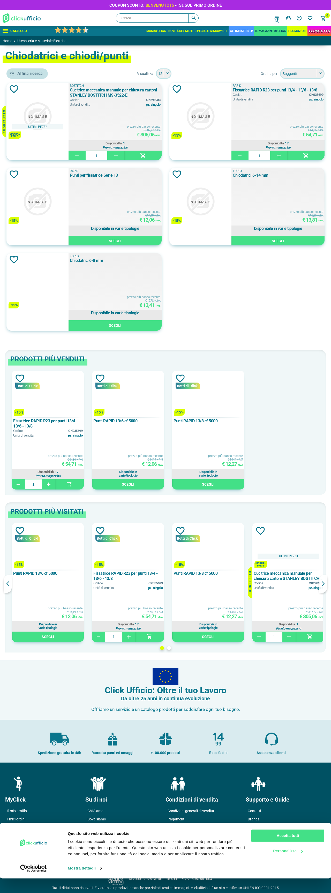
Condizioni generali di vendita (191, 811)
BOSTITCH (31, 286)
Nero (26, 365)
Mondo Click (156, 31)
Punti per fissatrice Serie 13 (154, 175)
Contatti (254, 811)
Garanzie (175, 836)
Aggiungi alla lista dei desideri (88, 89)
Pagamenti (176, 819)
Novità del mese (180, 31)
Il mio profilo (17, 811)
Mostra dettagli (82, 883)
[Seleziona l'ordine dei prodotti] (302, 73)
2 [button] (206, 648)
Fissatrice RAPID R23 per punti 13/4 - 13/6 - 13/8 (287, 93)
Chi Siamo (95, 811)
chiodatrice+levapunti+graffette (42, 224)
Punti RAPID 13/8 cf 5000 (270, 420)
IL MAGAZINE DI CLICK (270, 31)
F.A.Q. (252, 827)
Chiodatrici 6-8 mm (146, 260)
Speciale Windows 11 (211, 31)
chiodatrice (32, 213)
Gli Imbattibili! (241, 31)
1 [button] (199, 648)
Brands (253, 819)
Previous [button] (83, 584)
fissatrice (30, 247)
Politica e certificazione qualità (111, 827)
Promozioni (297, 31)
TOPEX (28, 309)
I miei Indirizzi (18, 827)
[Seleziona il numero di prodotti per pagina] (201, 73)
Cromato (30, 341)
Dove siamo (96, 819)
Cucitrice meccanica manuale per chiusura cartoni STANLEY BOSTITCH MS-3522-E (162, 93)
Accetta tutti (288, 850)
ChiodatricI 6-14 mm (273, 175)
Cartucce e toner (261, 836)
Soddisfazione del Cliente (107, 836)
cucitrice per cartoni (39, 236)
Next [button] (323, 584)
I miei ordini (16, 819)
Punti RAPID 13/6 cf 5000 (190, 420)
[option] (123, 430)
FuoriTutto (319, 31)
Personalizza (288, 865)
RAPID (27, 298)
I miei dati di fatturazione (27, 836)
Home (7, 41)
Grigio (27, 353)
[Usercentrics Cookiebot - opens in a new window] (33, 883)
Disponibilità (162, 142)
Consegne (176, 827)
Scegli (164, 240)
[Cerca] (157, 18)
